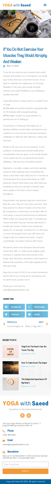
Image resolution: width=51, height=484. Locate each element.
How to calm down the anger (34, 363)
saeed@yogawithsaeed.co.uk (16, 444)
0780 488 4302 (9, 435)
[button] (45, 5)
